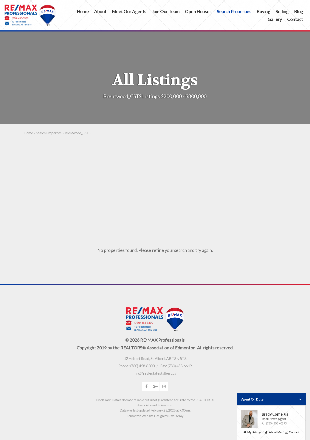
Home (83, 11)
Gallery (275, 19)
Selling (282, 11)
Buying (263, 11)
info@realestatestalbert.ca (155, 373)
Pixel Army (175, 416)
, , (155, 358)
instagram (164, 386)
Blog (298, 11)
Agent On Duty (271, 399)
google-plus (155, 386)
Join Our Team (166, 11)
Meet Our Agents (129, 11)
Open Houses (198, 11)
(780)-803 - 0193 (274, 423)
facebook (146, 386)
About (100, 11)
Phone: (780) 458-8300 (136, 365)
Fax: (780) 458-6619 (176, 365)
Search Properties (234, 11)
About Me (273, 432)
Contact (295, 19)
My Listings (252, 432)
